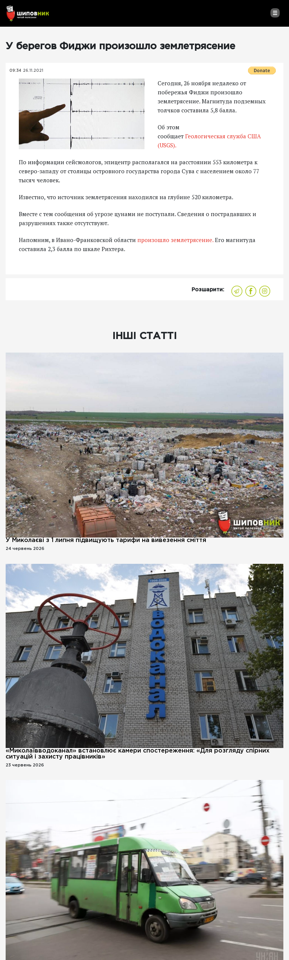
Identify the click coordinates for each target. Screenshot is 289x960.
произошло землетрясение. (175, 240)
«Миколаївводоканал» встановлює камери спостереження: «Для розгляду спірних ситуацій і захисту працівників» (137, 754)
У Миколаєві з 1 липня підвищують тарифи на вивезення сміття (106, 540)
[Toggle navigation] (274, 13)
